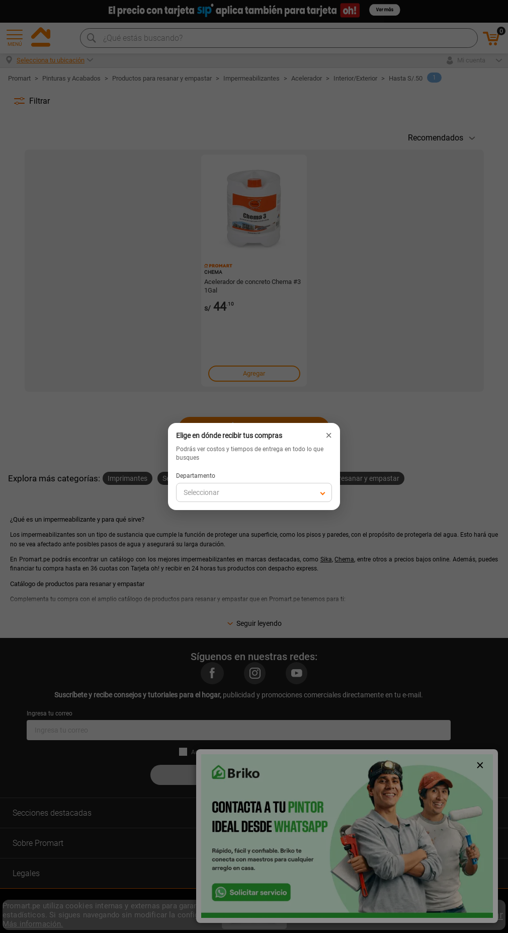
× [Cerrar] (328, 435)
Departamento (195, 475)
